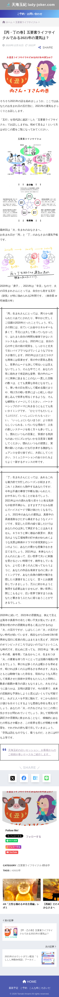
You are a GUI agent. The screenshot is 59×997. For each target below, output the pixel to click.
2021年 (17, 870)
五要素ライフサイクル (30, 865)
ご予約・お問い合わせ (29, 14)
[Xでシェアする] (12, 778)
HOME (29, 981)
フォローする (33, 836)
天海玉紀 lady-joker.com (30, 5)
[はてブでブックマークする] (35, 778)
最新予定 (13, 988)
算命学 (46, 865)
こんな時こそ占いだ (39, 988)
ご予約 (23, 988)
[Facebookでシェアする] (24, 778)
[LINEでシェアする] (46, 778)
